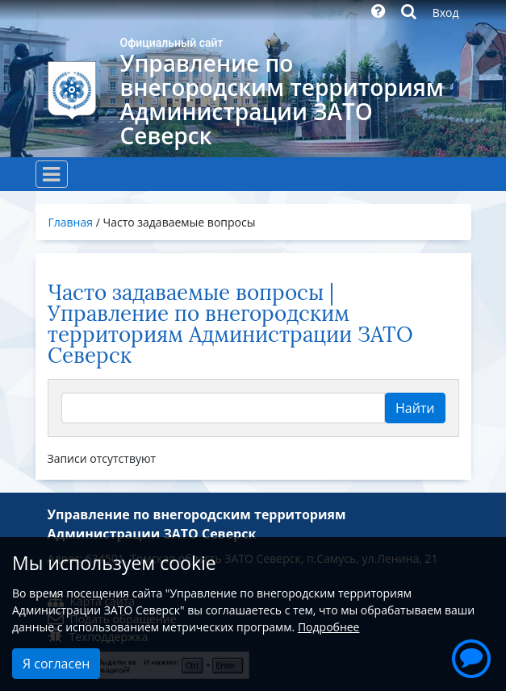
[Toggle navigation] (52, 174)
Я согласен (56, 663)
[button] (471, 656)
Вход (446, 12)
